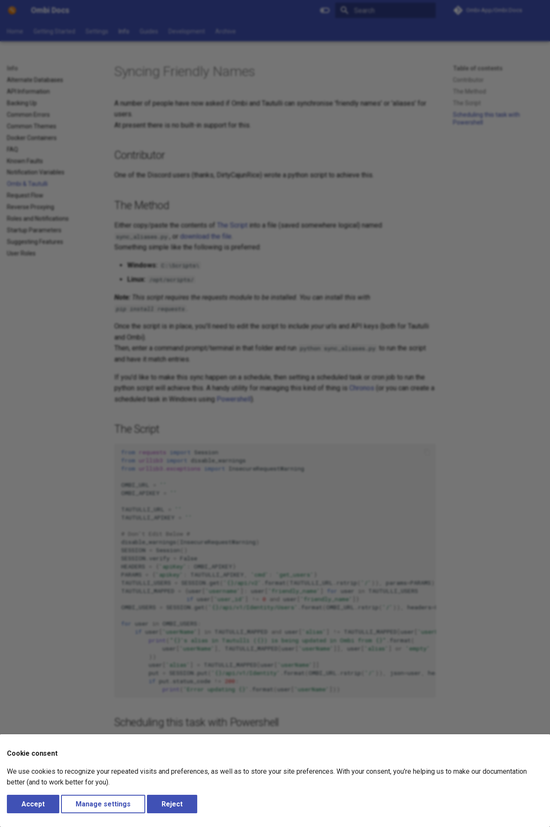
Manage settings (103, 804)
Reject (172, 804)
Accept (33, 804)
